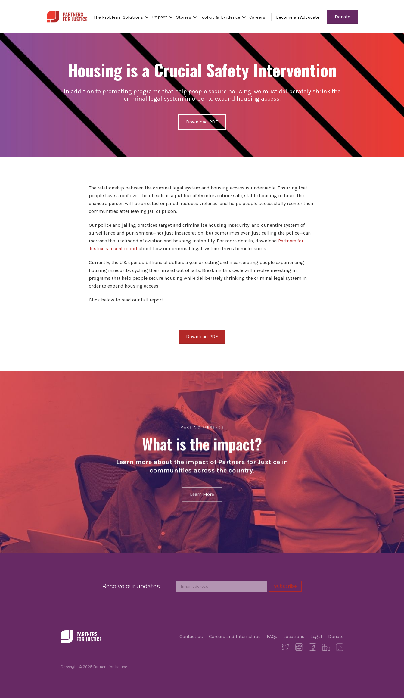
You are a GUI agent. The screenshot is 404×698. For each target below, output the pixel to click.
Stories (183, 17)
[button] (137, 17)
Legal (316, 636)
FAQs (272, 636)
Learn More (202, 494)
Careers (257, 17)
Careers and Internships (235, 636)
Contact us (191, 636)
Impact (159, 17)
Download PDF (202, 122)
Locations (293, 636)
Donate (342, 17)
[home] (67, 16)
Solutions (133, 17)
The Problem (107, 17)
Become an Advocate (297, 17)
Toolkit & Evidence (220, 17)
